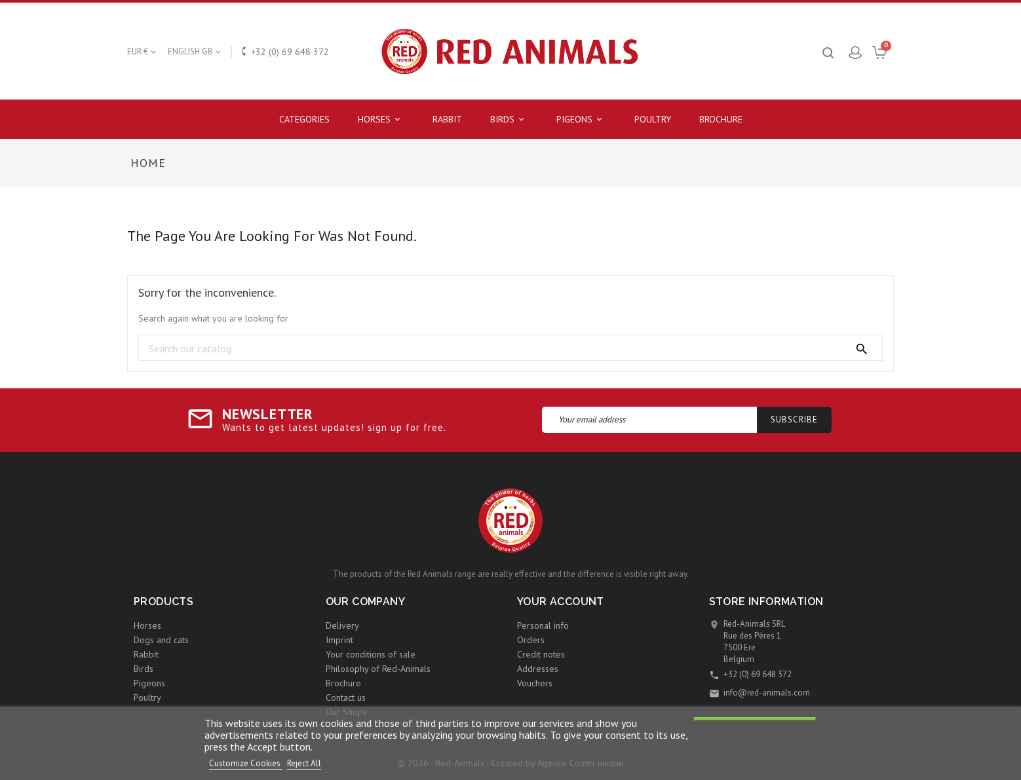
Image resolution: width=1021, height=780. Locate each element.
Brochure (720, 119)
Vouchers (534, 683)
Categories (304, 119)
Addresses (537, 669)
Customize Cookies (245, 763)
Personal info (543, 625)
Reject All (304, 763)
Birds (509, 119)
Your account (560, 601)
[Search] (510, 348)
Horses (381, 119)
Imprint (339, 640)
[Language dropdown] (195, 52)
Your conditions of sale (370, 654)
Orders (531, 640)
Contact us (346, 697)
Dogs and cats (161, 640)
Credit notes (541, 654)
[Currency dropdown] (142, 52)
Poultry (652, 119)
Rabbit (447, 119)
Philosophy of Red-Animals (378, 669)
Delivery (342, 625)
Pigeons (581, 119)
